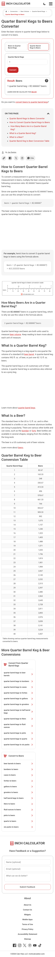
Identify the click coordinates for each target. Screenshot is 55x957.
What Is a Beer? (16, 137)
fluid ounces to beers (18, 810)
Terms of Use (27, 924)
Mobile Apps (27, 919)
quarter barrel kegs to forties (18, 693)
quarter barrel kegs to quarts (18, 739)
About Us (27, 905)
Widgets (27, 915)
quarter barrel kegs (26, 408)
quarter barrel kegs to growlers (18, 704)
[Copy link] (3, 158)
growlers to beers (18, 792)
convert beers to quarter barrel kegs (31, 102)
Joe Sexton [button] (12, 152)
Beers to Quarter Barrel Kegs (14, 47)
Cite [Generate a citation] (30, 158)
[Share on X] (16, 158)
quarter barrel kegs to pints (18, 733)
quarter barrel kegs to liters (18, 719)
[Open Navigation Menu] (50, 4)
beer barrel (29, 354)
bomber (25, 431)
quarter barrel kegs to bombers (18, 681)
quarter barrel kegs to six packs (18, 745)
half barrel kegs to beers (18, 798)
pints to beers (18, 815)
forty (34, 431)
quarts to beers (18, 821)
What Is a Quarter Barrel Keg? (22, 133)
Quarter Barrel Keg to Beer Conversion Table (29, 141)
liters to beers (18, 804)
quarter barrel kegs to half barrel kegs (18, 711)
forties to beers (18, 781)
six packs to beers (18, 827)
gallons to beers (18, 786)
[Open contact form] (46, 80)
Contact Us (27, 910)
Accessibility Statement (27, 934)
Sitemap (27, 939)
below (34, 92)
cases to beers (18, 775)
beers (20, 447)
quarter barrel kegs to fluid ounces (18, 725)
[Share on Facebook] (10, 158)
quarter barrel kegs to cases (18, 687)
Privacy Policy (27, 929)
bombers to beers (18, 769)
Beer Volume (25, 11)
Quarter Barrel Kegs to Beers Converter (27, 118)
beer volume (15, 334)
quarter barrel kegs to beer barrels (18, 674)
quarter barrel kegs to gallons (18, 698)
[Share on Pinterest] (22, 158)
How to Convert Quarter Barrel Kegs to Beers (29, 122)
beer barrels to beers (18, 763)
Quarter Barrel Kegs (38, 11)
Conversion (14, 11)
